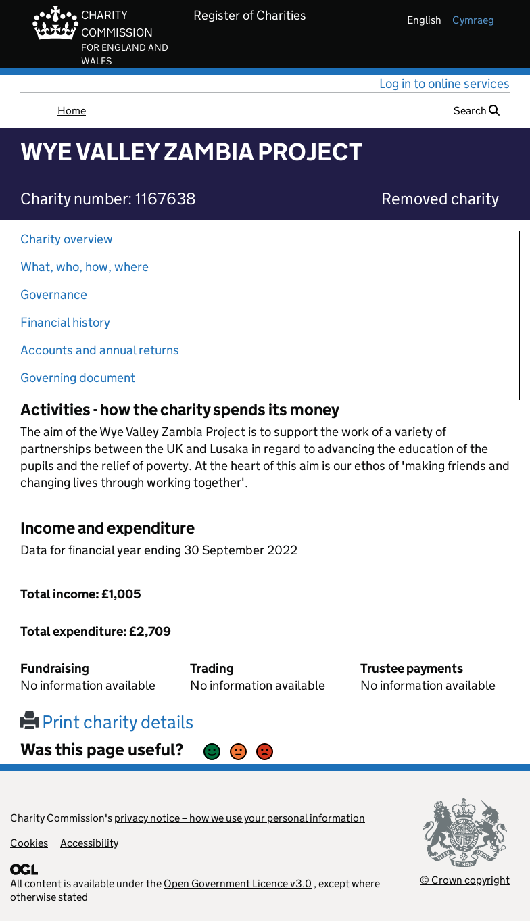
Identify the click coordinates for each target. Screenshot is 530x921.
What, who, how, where (84, 267)
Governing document (77, 377)
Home (71, 110)
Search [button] (477, 110)
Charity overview (66, 239)
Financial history (65, 322)
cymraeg (473, 20)
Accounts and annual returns (99, 350)
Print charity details (106, 722)
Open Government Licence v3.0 (238, 883)
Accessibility (89, 842)
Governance (53, 294)
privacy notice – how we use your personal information (239, 817)
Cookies (29, 842)
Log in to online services (444, 83)
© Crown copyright (465, 880)
